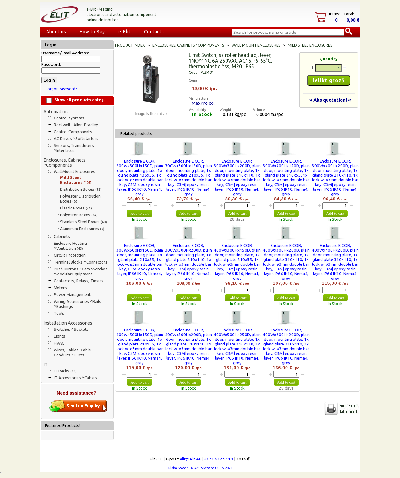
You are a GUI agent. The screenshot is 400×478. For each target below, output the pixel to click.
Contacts (154, 31)
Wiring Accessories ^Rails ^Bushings (77, 304)
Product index (130, 45)
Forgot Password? (61, 89)
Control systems (69, 118)
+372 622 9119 (218, 459)
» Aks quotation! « (330, 100)
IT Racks (65, 371)
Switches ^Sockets (71, 329)
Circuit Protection (70, 255)
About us (56, 31)
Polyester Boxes (79, 215)
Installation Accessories (67, 322)
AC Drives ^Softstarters (76, 138)
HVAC (59, 343)
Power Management (72, 294)
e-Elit (124, 31)
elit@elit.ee (190, 459)
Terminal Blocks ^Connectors (81, 262)
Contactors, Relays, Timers (78, 281)
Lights (59, 336)
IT (45, 364)
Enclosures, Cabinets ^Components (64, 162)
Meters (60, 287)
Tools (59, 313)
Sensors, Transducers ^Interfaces (74, 148)
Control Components (73, 131)
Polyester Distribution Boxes (80, 199)
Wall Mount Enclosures (74, 171)
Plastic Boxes (76, 208)
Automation (55, 111)
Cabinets (62, 236)
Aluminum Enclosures (82, 228)
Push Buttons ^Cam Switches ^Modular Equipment (81, 271)
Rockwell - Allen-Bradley (76, 125)
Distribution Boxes (81, 189)
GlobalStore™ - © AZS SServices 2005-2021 (200, 468)
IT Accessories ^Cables (75, 377)
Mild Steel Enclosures (75, 180)
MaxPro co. (204, 103)
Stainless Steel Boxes (83, 221)
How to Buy (92, 31)
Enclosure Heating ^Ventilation (70, 246)
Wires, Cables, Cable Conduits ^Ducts (72, 352)
